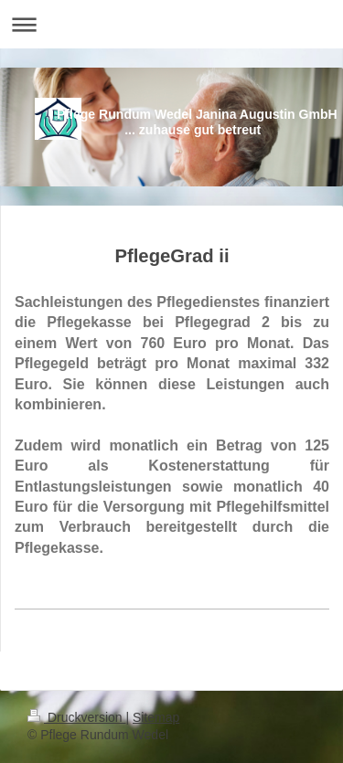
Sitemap (156, 717)
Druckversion (76, 717)
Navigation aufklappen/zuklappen (171, 24)
